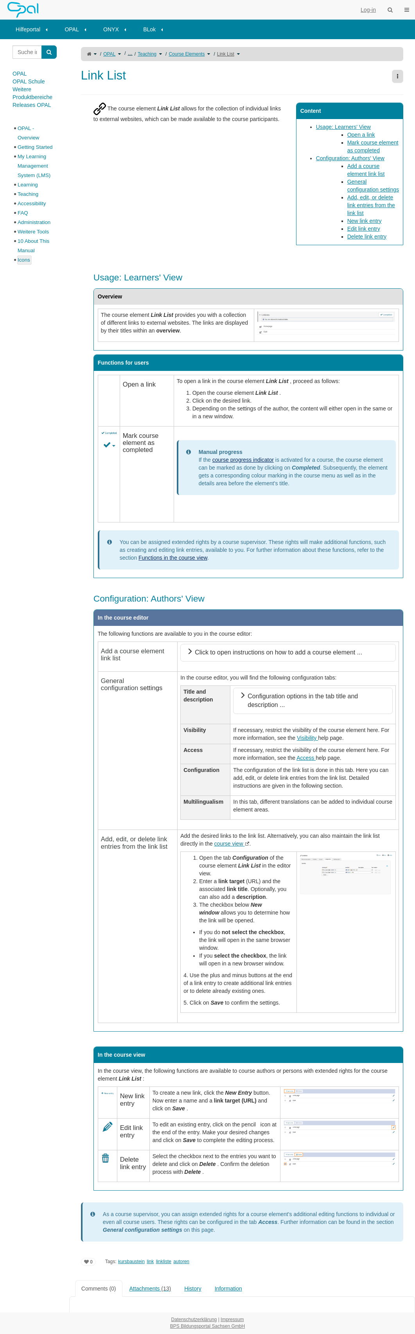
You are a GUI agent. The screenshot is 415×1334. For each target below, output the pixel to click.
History (192, 1288)
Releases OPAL (32, 105)
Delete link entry (366, 236)
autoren (181, 1261)
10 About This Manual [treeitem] (33, 245)
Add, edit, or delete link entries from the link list (371, 205)
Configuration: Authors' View (350, 158)
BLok (149, 29)
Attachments (150, 1288)
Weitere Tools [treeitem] (33, 232)
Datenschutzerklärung (194, 1319)
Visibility (307, 738)
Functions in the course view (172, 558)
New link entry (364, 221)
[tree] (35, 194)
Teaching (147, 54)
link (150, 1261)
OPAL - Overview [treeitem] (28, 133)
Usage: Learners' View (343, 127)
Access (306, 758)
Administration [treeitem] (34, 222)
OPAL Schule (29, 81)
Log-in (368, 10)
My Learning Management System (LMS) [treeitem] (34, 166)
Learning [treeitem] (28, 185)
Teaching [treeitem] (28, 194)
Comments (98, 1288)
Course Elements (187, 54)
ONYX (111, 29)
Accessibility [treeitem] (32, 203)
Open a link (361, 135)
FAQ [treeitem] (23, 213)
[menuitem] (34, 29)
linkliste (163, 1261)
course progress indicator (243, 460)
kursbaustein (131, 1261)
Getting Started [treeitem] (35, 147)
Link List (225, 54)
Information (228, 1288)
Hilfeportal (28, 29)
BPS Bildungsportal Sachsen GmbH (207, 1326)
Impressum (232, 1319)
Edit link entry (363, 229)
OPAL (72, 29)
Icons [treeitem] (24, 260)
